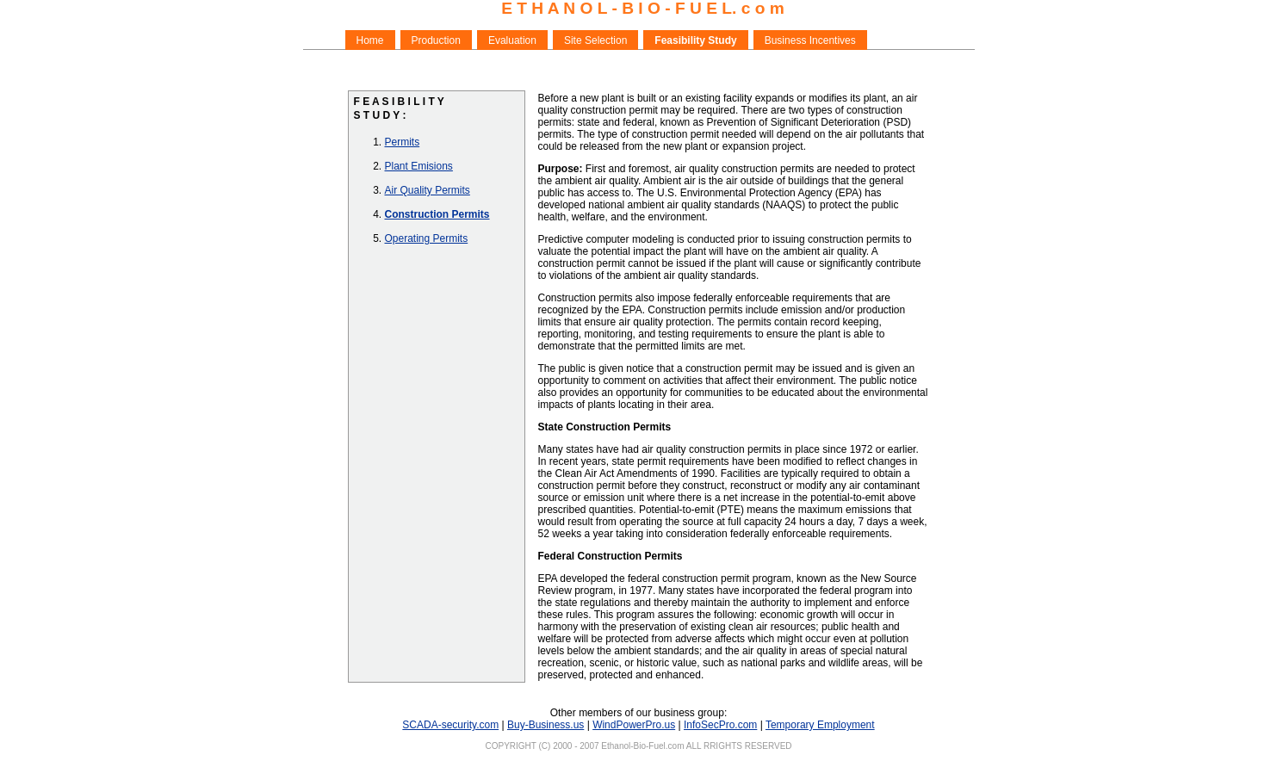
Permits (402, 142)
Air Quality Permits (427, 190)
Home (370, 40)
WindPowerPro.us (633, 725)
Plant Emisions (419, 166)
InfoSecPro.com (720, 725)
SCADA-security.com (450, 725)
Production (436, 40)
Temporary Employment (820, 725)
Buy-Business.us (545, 725)
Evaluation (512, 40)
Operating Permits (426, 238)
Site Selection (595, 40)
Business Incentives (810, 40)
